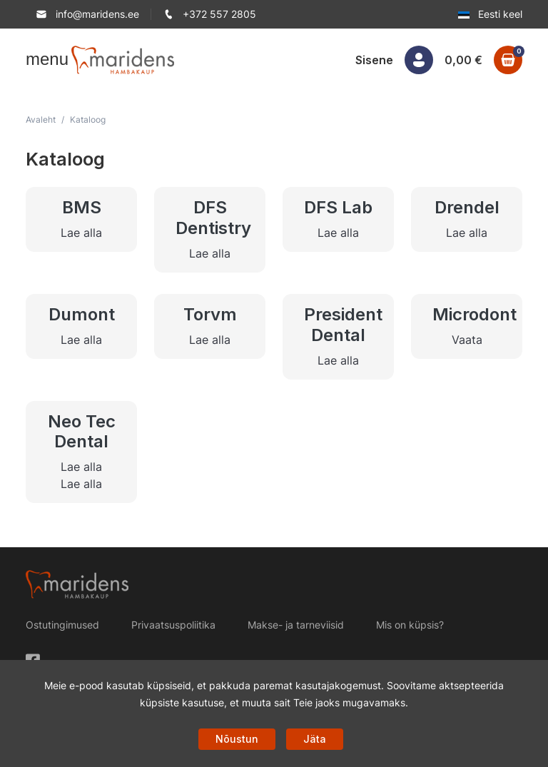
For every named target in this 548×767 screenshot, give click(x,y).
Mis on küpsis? (410, 625)
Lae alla (81, 232)
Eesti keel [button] (490, 14)
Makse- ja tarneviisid (296, 625)
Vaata (467, 339)
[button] (34, 59)
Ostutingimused (62, 625)
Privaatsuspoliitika (173, 625)
